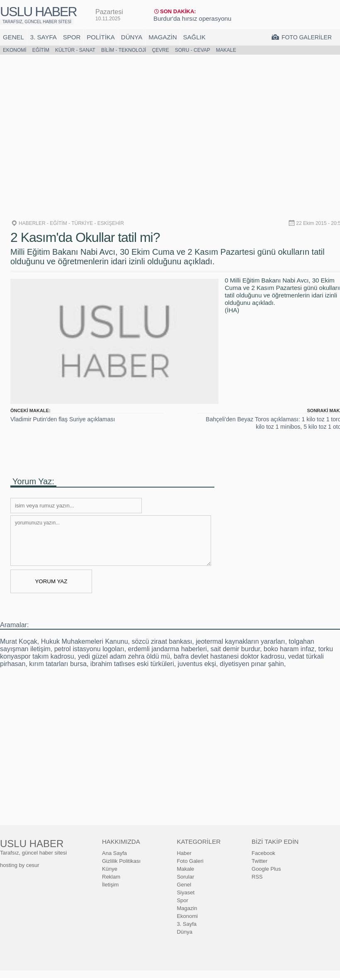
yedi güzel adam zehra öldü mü (124, 656)
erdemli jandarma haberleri (167, 648)
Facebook (263, 853)
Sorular (185, 877)
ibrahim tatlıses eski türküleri (132, 663)
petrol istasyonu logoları (89, 648)
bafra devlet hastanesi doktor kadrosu (229, 656)
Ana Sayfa (114, 853)
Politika (101, 37)
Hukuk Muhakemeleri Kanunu (84, 641)
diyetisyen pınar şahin (252, 663)
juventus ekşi (197, 663)
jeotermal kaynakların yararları (240, 641)
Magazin (162, 37)
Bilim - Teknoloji (123, 50)
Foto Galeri (190, 861)
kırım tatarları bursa (58, 663)
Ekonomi (15, 50)
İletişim (110, 884)
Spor (72, 37)
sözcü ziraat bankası (161, 641)
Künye (109, 869)
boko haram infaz (289, 648)
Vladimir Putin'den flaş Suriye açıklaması (62, 419)
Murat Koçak (18, 641)
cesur (32, 865)
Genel (13, 37)
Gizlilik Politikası (121, 861)
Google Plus (266, 869)
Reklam (111, 877)
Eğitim (40, 50)
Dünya (131, 37)
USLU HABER (38, 11)
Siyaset (185, 892)
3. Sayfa (43, 37)
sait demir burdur (235, 648)
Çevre (160, 50)
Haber (184, 853)
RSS (257, 877)
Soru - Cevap (192, 50)
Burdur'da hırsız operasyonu (192, 18)
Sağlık (194, 37)
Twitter (259, 861)
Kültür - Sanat (75, 50)
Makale (226, 50)
